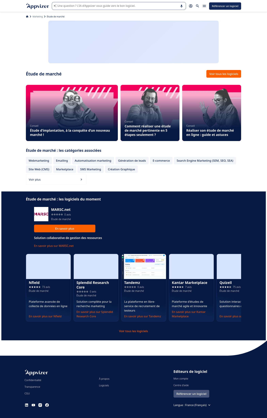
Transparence (32, 386)
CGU (27, 393)
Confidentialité (33, 380)
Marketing (38, 16)
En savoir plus (64, 228)
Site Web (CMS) (39, 169)
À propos (104, 378)
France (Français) (198, 405)
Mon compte (181, 378)
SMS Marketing (90, 169)
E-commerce (161, 160)
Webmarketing (39, 160)
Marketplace (64, 169)
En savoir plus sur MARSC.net (54, 246)
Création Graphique (121, 169)
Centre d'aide (181, 385)
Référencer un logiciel (225, 6)
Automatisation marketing (93, 160)
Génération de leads (132, 160)
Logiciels (104, 385)
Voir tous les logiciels (223, 74)
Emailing (62, 160)
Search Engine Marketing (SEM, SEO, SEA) (205, 160)
